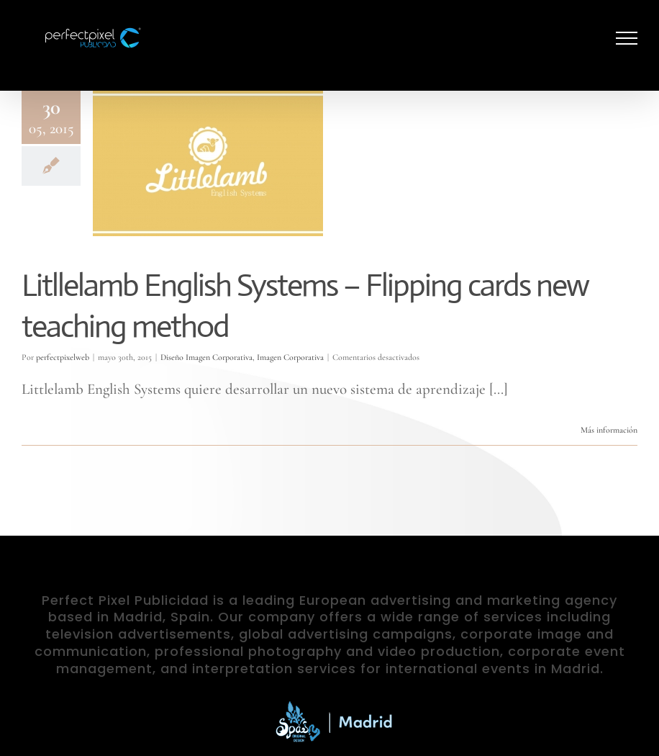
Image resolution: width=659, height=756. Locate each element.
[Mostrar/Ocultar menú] (627, 38)
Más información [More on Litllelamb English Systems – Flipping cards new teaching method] (609, 430)
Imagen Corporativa (290, 357)
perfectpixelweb (62, 357)
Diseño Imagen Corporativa (206, 357)
